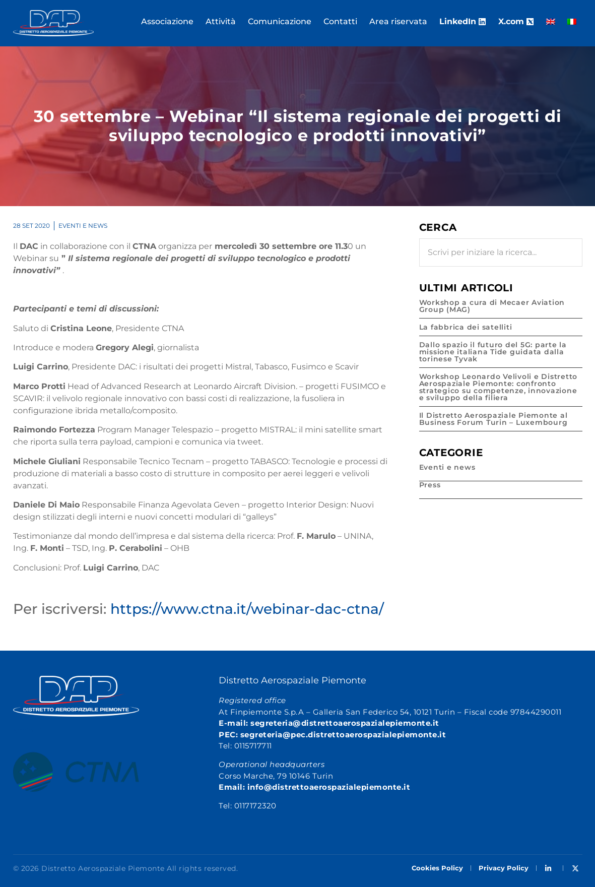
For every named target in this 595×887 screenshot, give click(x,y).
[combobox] (500, 252)
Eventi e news (82, 225)
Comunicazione (279, 21)
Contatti (340, 21)
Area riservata (398, 21)
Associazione (167, 21)
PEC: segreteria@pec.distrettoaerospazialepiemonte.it (332, 734)
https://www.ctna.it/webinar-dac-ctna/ (247, 608)
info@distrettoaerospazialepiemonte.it (329, 787)
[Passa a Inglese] (550, 21)
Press (430, 484)
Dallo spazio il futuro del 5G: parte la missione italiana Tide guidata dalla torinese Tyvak (493, 351)
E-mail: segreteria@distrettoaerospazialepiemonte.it (329, 723)
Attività (221, 21)
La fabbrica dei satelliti (465, 327)
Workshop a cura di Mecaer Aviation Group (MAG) (492, 306)
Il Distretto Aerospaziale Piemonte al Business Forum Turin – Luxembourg (493, 419)
